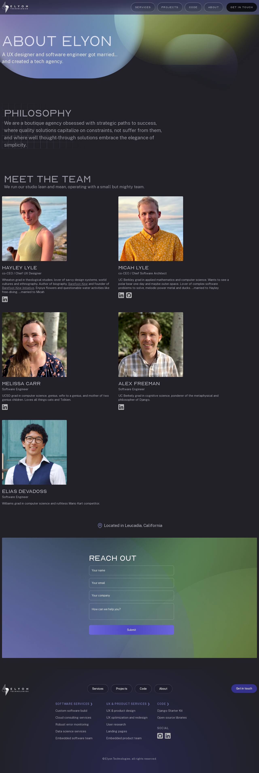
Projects (169, 7)
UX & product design (120, 710)
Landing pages (116, 731)
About (213, 7)
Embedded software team (73, 738)
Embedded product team (124, 738)
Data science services (70, 731)
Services (143, 7)
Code (193, 7)
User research (116, 724)
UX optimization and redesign (127, 717)
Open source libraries (172, 717)
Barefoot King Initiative (18, 288)
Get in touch (241, 7)
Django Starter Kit (170, 710)
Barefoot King (78, 284)
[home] (15, 7)
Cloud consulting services (73, 717)
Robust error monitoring (72, 724)
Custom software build (71, 710)
